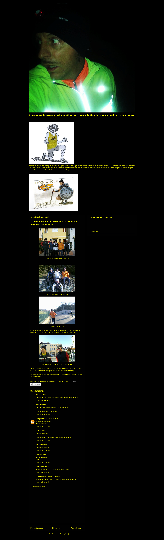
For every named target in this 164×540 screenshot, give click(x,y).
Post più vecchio (76, 528)
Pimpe (38, 454)
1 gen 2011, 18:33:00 (43, 450)
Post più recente (36, 528)
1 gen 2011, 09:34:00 (43, 414)
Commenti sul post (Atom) (60, 534)
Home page (57, 528)
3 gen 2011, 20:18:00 (43, 482)
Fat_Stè (38, 444)
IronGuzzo (39, 466)
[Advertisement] (57, 507)
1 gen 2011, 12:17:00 (43, 440)
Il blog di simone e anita (44, 419)
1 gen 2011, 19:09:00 (43, 462)
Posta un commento (39, 486)
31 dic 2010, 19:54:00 (43, 400)
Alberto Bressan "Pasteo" (45, 476)
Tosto (37, 404)
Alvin (37, 431)
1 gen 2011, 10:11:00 (43, 426)
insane (38, 395)
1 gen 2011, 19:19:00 (43, 472)
